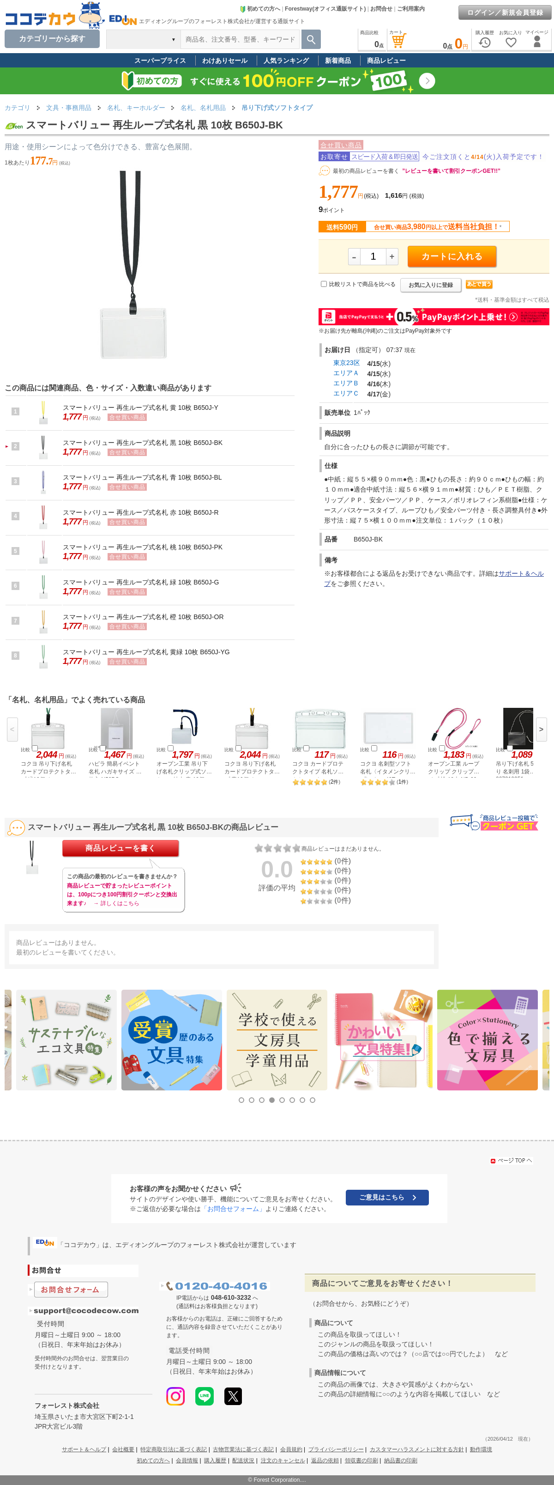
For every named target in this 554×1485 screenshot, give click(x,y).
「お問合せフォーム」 (233, 1208)
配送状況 (243, 1460)
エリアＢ (346, 383)
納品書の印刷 (400, 1460)
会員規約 (291, 1449)
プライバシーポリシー (336, 1449)
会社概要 (123, 1449)
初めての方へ (260, 9)
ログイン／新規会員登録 (505, 12)
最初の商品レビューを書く (366, 171)
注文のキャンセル (283, 1460)
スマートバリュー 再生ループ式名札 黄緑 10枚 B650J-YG (146, 652)
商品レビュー (386, 60)
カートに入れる (452, 256)
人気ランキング (286, 60)
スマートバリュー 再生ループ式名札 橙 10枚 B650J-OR (143, 617)
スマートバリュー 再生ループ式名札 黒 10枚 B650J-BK (143, 442)
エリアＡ (346, 373)
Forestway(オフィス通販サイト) (325, 9)
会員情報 (187, 1460)
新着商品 (338, 60)
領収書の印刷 (361, 1460)
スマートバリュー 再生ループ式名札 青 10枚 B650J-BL (142, 477)
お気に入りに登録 (431, 285)
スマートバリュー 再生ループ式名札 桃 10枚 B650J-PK (143, 547)
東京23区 (346, 362)
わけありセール (224, 60)
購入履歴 (215, 1460)
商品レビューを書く (120, 848)
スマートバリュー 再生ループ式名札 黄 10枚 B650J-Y (140, 407)
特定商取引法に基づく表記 (173, 1449)
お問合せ (381, 9)
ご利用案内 (411, 9)
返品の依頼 (325, 1460)
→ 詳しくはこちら (116, 903)
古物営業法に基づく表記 (243, 1449)
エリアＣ (346, 393)
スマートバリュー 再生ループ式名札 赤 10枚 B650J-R (141, 512)
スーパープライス (160, 60)
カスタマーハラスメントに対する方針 (417, 1449)
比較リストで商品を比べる (362, 284)
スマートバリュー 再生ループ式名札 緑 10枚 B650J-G (141, 582)
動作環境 (481, 1449)
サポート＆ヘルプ (84, 1449)
